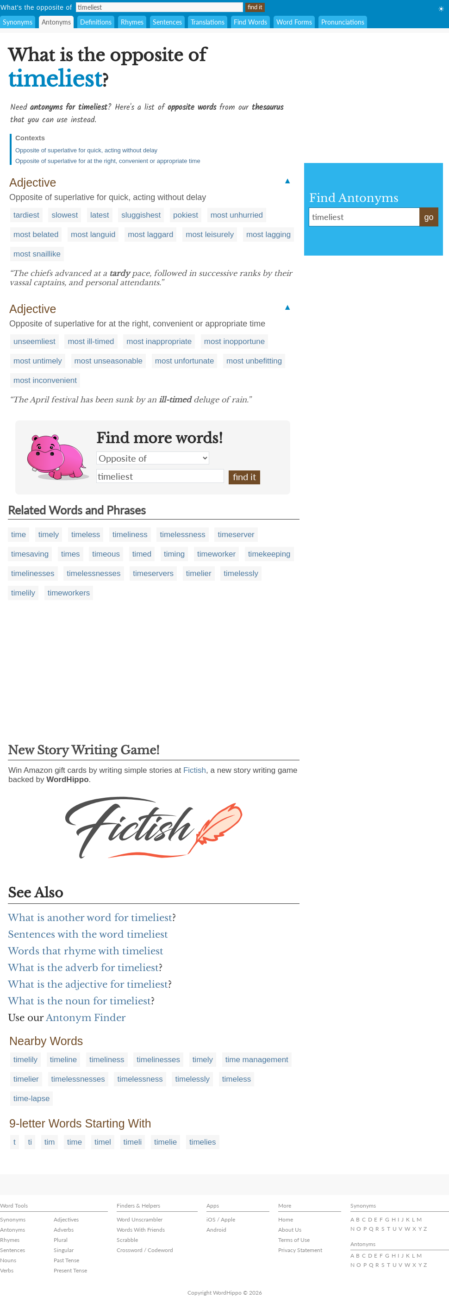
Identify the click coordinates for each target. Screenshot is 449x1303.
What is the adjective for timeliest (88, 984)
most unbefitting (254, 361)
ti (30, 1142)
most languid (93, 234)
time (18, 534)
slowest (64, 215)
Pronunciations (342, 22)
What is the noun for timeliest (79, 1001)
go (428, 217)
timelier (199, 573)
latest (99, 215)
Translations (207, 22)
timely (48, 534)
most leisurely (210, 234)
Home (285, 1219)
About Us (289, 1229)
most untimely (37, 361)
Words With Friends (141, 1229)
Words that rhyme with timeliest (85, 951)
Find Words (250, 22)
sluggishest (141, 215)
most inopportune (234, 341)
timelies (202, 1142)
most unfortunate (184, 361)
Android (216, 1229)
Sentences (167, 22)
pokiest (185, 215)
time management (256, 1059)
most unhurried (237, 215)
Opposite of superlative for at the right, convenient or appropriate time (107, 160)
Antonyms (56, 22)
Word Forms (294, 22)
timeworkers (69, 593)
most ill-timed (91, 341)
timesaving (30, 554)
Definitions (96, 22)
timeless (85, 534)
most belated (35, 234)
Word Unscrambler (139, 1219)
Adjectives (66, 1219)
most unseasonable (109, 361)
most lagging (268, 234)
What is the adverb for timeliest (83, 967)
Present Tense (70, 1270)
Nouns (8, 1260)
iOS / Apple (220, 1219)
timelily (23, 593)
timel (102, 1142)
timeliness (130, 534)
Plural (61, 1239)
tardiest (26, 215)
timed (142, 554)
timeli (133, 1142)
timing (174, 554)
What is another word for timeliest (90, 917)
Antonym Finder (86, 1017)
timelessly (241, 573)
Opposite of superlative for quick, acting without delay (86, 150)
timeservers (153, 573)
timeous (106, 554)
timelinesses (33, 573)
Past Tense (66, 1260)
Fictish (194, 770)
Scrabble (127, 1239)
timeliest (160, 476)
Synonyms (17, 22)
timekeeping (269, 554)
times (70, 554)
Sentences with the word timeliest (88, 934)
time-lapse (31, 1098)
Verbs (6, 1270)
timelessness (182, 534)
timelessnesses (93, 573)
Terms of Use (294, 1239)
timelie (165, 1142)
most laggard (150, 234)
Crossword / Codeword (145, 1250)
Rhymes (132, 22)
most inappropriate (159, 341)
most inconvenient (45, 380)
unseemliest (34, 341)
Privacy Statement (300, 1250)
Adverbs (64, 1229)
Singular (64, 1250)
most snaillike (37, 254)
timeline (63, 1059)
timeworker (216, 554)
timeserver (236, 534)
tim (49, 1142)
